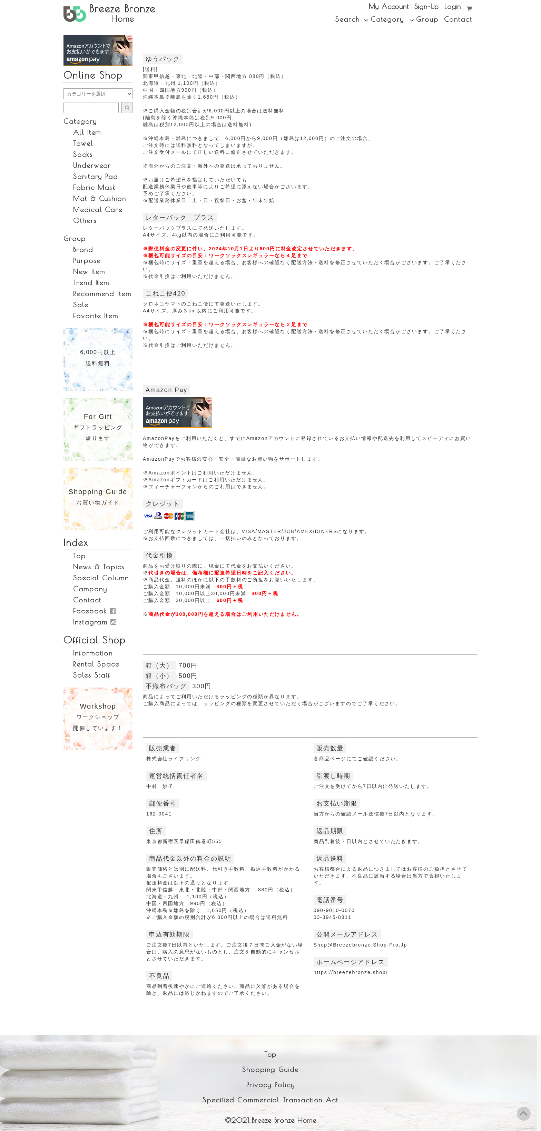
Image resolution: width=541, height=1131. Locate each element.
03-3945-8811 (333, 917)
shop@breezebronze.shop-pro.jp (360, 945)
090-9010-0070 (334, 910)
